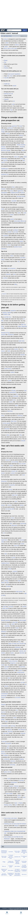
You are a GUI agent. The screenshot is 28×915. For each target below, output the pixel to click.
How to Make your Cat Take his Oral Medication (13, 837)
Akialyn (16, 825)
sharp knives (7, 368)
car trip (22, 682)
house (20, 126)
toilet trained (19, 591)
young (10, 489)
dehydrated (14, 782)
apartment (14, 126)
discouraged (23, 620)
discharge (15, 396)
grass (5, 771)
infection (16, 786)
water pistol (5, 608)
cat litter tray (7, 317)
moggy (3, 131)
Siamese (3, 148)
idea (2, 36)
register (9, 312)
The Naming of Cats (24, 857)
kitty (6, 553)
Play (21, 435)
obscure (3, 753)
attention (8, 274)
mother (9, 245)
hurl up (9, 771)
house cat (14, 471)
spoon (20, 670)
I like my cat (24, 874)
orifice (19, 795)
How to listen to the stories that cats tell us (17, 874)
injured (11, 786)
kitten (7, 42)
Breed (5, 60)
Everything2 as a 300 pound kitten (11, 874)
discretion (22, 653)
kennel (6, 686)
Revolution (6, 733)
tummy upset (6, 423)
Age (5, 66)
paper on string (12, 643)
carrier (9, 380)
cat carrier (17, 697)
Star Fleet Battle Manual (4, 874)
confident (5, 755)
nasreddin (14, 200)
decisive (13, 761)
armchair (10, 606)
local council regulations (14, 74)
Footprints (4, 293)
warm (21, 349)
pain (16, 803)
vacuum (5, 160)
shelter (9, 231)
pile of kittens (17, 866)
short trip (16, 545)
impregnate (4, 192)
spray (11, 190)
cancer (10, 401)
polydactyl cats (17, 856)
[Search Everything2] (14, 30)
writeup (6, 39)
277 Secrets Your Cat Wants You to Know (10, 857)
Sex (5, 62)
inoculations (8, 729)
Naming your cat (8, 93)
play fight (15, 622)
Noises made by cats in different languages (17, 862)
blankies (22, 354)
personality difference (19, 221)
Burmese (3, 150)
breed (23, 150)
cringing (20, 803)
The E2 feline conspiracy (24, 862)
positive (16, 246)
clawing (22, 759)
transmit (3, 334)
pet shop (15, 231)
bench (4, 606)
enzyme (10, 505)
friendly (13, 390)
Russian (22, 146)
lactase (3, 505)
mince (6, 668)
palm (16, 405)
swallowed (17, 647)
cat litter (5, 278)
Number (6, 68)
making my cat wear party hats (4, 870)
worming (13, 725)
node (13, 104)
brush (21, 158)
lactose (22, 505)
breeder (3, 188)
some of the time (13, 661)
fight (25, 789)
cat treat (6, 666)
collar (2, 541)
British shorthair (21, 144)
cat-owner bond (21, 196)
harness (3, 697)
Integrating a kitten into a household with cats (14, 832)
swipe (17, 627)
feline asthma (10, 870)
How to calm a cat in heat (10, 48)
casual (13, 557)
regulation (13, 310)
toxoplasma (11, 334)
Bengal (8, 150)
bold (7, 582)
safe (9, 351)
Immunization (4, 725)
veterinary (20, 415)
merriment (23, 523)
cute (8, 624)
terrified (8, 586)
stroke (2, 473)
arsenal (24, 606)
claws (12, 624)
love (14, 274)
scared (11, 465)
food (11, 75)
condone (15, 571)
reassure (8, 460)
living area (4, 481)
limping (6, 804)
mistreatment (12, 392)
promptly (8, 659)
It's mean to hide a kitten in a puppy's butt (17, 870)
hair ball (4, 741)
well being (12, 764)
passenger (4, 695)
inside (2, 665)
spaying (5, 312)
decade (23, 440)
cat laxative (8, 743)
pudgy (2, 719)
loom (23, 475)
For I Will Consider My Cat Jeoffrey (24, 866)
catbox (6, 46)
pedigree (16, 230)
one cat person (12, 268)
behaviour (3, 631)
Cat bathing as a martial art (24, 870)
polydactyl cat (4, 174)
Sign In (24, 30)
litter (8, 75)
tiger (6, 721)
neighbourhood (15, 192)
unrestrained (4, 693)
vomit (8, 778)
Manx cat (4, 866)
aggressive (20, 190)
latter (19, 580)
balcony (21, 135)
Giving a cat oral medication (11, 862)
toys (19, 641)
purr (16, 804)
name (12, 518)
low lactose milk (10, 509)
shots (2, 415)
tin (14, 670)
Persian (3, 146)
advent (3, 582)
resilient (12, 372)
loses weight (9, 793)
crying (10, 804)
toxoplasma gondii (10, 866)
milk (16, 501)
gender (12, 219)
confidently (6, 759)
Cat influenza (21, 729)
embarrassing (20, 672)
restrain (13, 473)
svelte (14, 717)
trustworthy (12, 485)
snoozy (8, 133)
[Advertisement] (14, 14)
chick (2, 209)
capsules (23, 733)
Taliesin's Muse (8, 36)
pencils (21, 651)
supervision (4, 540)
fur (17, 394)
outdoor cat (6, 314)
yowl (25, 212)
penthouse (10, 128)
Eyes (19, 797)
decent (3, 751)
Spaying (6, 99)
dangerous (13, 663)
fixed (13, 187)
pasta (12, 653)
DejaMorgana (4, 168)
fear (25, 390)
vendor (14, 85)
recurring (21, 780)
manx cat (16, 156)
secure (3, 351)
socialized (5, 235)
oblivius (17, 44)
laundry (16, 349)
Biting (2, 620)
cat (18, 261)
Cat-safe (6, 77)
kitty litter (7, 428)
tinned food (22, 666)
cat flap (6, 580)
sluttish (11, 214)
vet (14, 101)
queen (22, 192)
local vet (3, 712)
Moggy (4, 861)
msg (11, 109)
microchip (21, 540)
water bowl (21, 341)
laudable (3, 715)
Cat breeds (10, 851)
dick (11, 523)
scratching (7, 620)
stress (9, 568)
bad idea (7, 626)
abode (2, 129)
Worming (10, 731)
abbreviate (14, 525)
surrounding (14, 461)
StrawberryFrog (5, 332)
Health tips (7, 83)
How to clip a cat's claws (10, 818)
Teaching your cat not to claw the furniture (15, 823)
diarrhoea (10, 411)
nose (13, 400)
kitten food (13, 421)
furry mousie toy (21, 643)
